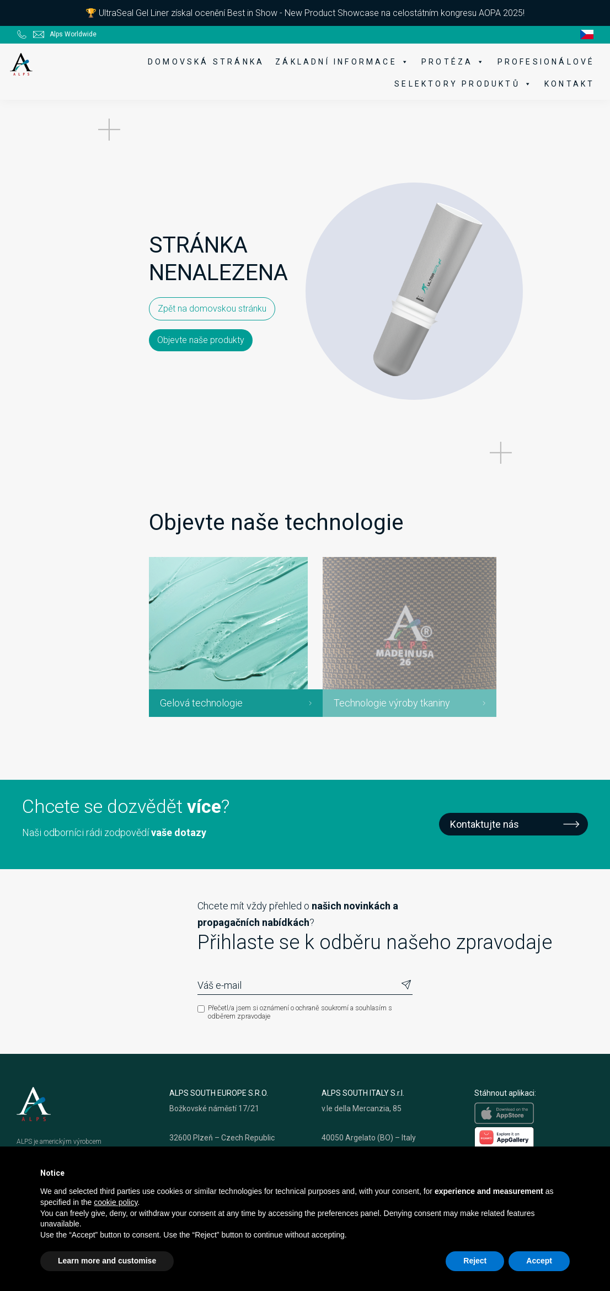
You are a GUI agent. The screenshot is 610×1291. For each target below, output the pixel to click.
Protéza (447, 62)
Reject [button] (474, 1260)
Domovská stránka (199, 61)
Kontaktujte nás (484, 849)
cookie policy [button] (115, 1202)
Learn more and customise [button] (107, 1260)
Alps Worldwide (73, 31)
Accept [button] (539, 1260)
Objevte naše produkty (209, 345)
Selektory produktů (457, 84)
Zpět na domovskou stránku (85, 345)
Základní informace (336, 62)
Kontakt (563, 83)
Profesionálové (539, 61)
